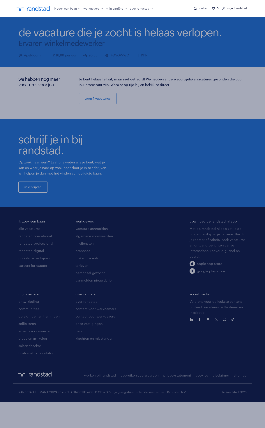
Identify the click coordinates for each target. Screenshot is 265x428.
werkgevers (93, 8)
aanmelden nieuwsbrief (94, 306)
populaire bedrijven (34, 284)
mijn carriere (28, 320)
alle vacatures (29, 254)
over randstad (141, 8)
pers (78, 357)
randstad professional (35, 269)
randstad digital (31, 277)
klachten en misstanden (94, 364)
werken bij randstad (100, 401)
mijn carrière (116, 8)
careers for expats (32, 291)
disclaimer (221, 401)
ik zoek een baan (67, 8)
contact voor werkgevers (95, 342)
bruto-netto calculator (36, 379)
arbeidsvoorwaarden (34, 357)
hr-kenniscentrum (89, 284)
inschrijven (33, 200)
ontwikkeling (28, 327)
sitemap (240, 401)
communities (28, 335)
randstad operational (35, 262)
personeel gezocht (90, 299)
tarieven (81, 291)
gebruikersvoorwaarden (140, 401)
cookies (202, 401)
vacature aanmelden (91, 254)
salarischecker (29, 372)
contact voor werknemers (95, 335)
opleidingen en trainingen (39, 342)
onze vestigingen (89, 349)
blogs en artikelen (32, 364)
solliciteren (27, 349)
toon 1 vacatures (98, 98)
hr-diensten (84, 269)
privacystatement (177, 401)
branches (82, 277)
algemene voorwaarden (94, 262)
